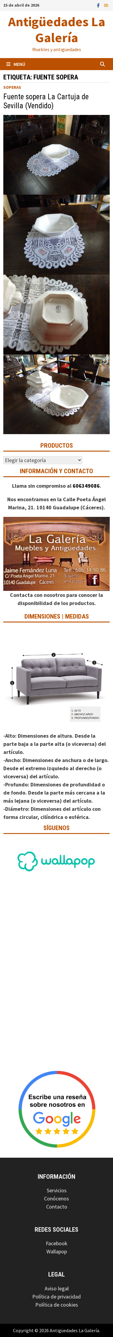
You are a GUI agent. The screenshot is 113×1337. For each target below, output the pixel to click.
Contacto (56, 1206)
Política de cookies (56, 1304)
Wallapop (56, 1251)
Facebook (56, 1243)
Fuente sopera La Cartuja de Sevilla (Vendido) (46, 101)
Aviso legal (57, 1288)
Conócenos (56, 1198)
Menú (15, 64)
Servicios (57, 1190)
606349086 (86, 485)
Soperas (12, 87)
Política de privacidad (56, 1296)
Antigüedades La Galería (56, 29)
